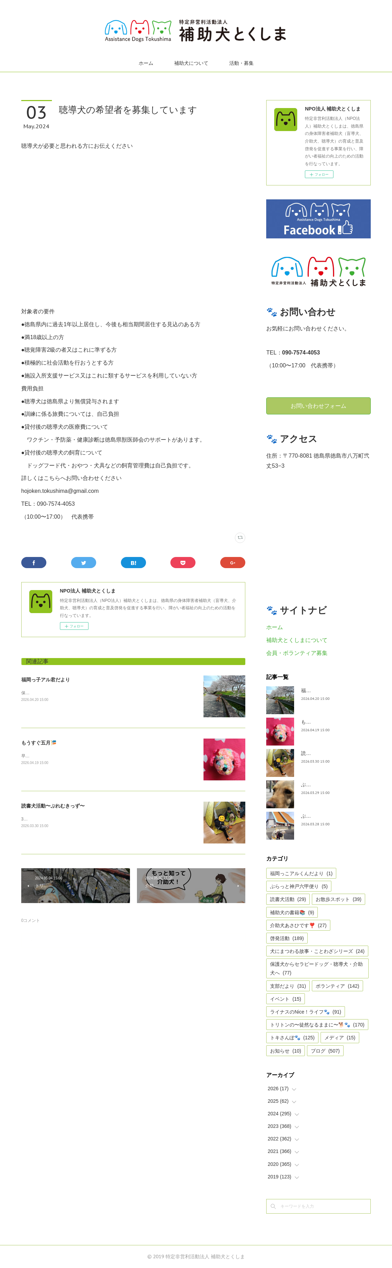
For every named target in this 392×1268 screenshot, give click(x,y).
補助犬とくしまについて (297, 640)
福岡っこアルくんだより (301, 873)
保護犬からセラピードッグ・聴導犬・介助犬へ (316, 968)
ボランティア (337, 986)
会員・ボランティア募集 (297, 653)
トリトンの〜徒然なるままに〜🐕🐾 (317, 1025)
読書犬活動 (288, 899)
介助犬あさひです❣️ (298, 925)
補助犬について (191, 63)
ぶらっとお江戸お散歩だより (332, 784)
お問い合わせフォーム (318, 405)
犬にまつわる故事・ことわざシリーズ (317, 951)
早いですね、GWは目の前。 (48, 756)
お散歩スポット (338, 899)
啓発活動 (287, 938)
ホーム (146, 63)
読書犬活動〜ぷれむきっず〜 (53, 806)
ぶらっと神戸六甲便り (299, 886)
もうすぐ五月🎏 (38, 743)
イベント (285, 999)
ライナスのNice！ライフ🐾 (305, 1012)
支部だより (288, 986)
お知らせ (285, 1051)
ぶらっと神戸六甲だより (328, 816)
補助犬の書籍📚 (292, 912)
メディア (339, 1037)
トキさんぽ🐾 (292, 1037)
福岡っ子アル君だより (45, 679)
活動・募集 (241, 63)
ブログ (325, 1051)
